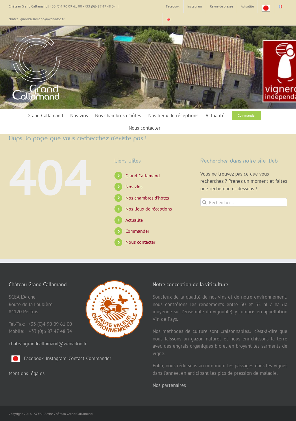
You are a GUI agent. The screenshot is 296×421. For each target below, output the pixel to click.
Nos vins (134, 186)
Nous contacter (140, 242)
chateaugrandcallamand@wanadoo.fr (36, 19)
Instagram (56, 358)
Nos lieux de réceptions (148, 209)
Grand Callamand (142, 175)
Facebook (34, 358)
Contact (76, 358)
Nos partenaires (169, 385)
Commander (137, 231)
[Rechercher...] (243, 202)
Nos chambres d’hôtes (147, 198)
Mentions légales (27, 373)
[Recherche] (204, 202)
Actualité (134, 220)
